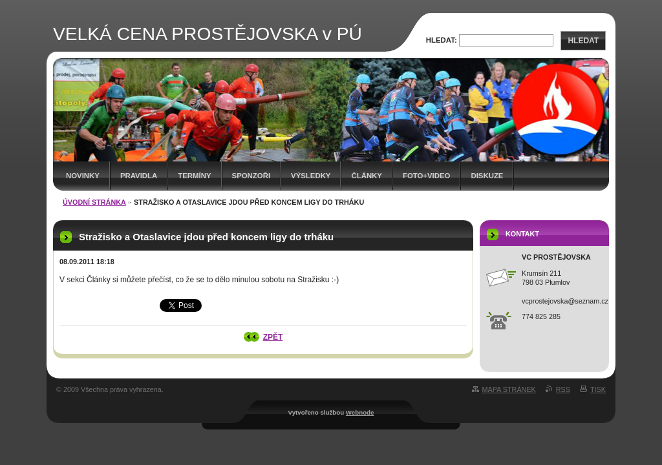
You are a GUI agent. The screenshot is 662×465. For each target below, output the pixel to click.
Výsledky (310, 176)
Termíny (194, 176)
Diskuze (487, 176)
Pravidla (138, 176)
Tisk (598, 389)
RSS (563, 389)
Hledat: (441, 40)
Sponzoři (251, 176)
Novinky (83, 176)
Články (366, 176)
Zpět (273, 337)
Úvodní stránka (94, 202)
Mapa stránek (509, 389)
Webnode (360, 412)
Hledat (583, 40)
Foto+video (427, 176)
